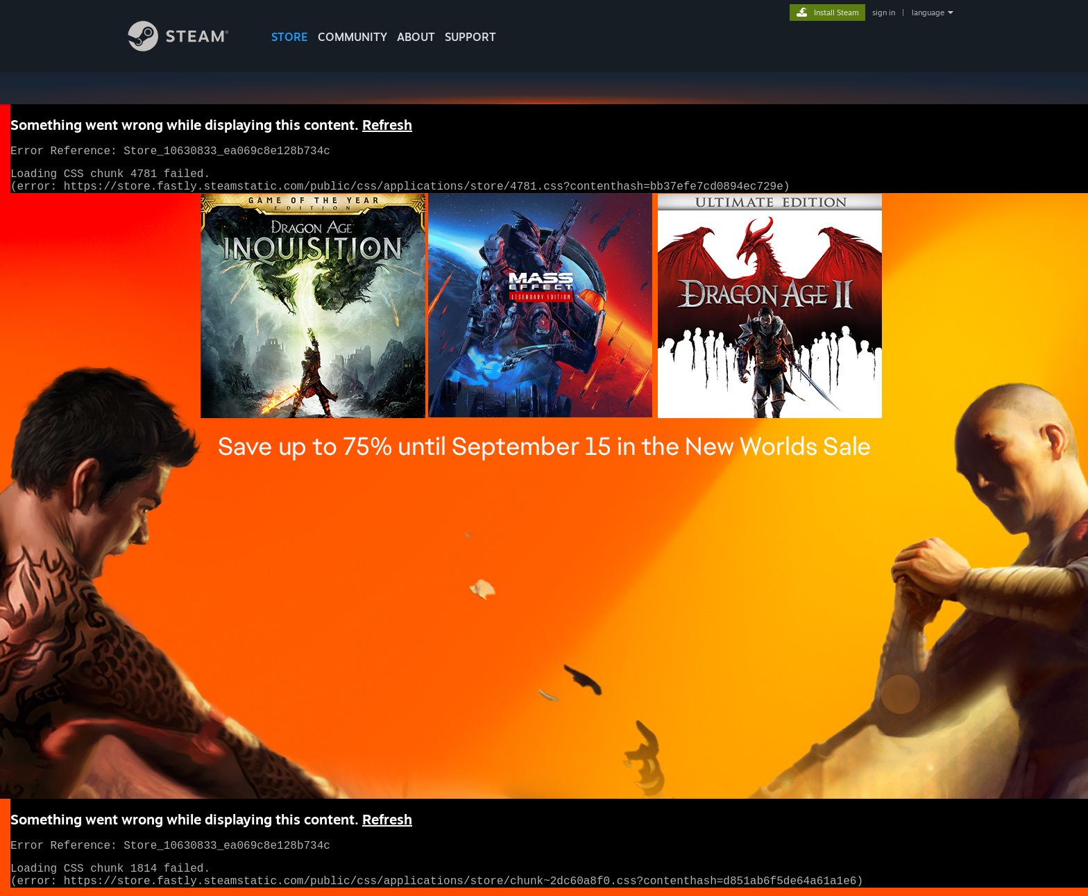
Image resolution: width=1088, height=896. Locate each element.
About (416, 37)
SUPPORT (470, 37)
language (928, 12)
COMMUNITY (352, 37)
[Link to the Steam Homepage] (189, 47)
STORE (289, 37)
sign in (883, 12)
